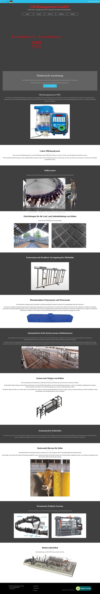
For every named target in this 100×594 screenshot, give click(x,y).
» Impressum (35, 586)
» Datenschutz (36, 588)
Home (27, 14)
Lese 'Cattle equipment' (50, 85)
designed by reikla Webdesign (68, 589)
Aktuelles (61, 14)
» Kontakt (35, 590)
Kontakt (72, 14)
